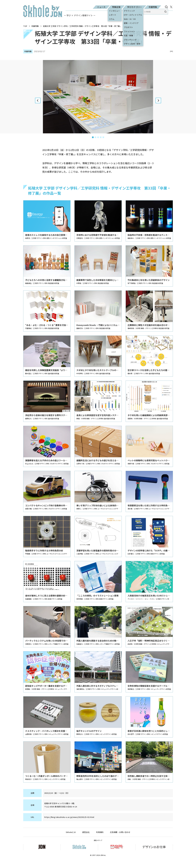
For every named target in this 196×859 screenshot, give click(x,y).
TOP (25, 26)
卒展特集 (153, 7)
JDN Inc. (103, 855)
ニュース (101, 7)
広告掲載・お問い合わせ (120, 832)
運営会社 (86, 832)
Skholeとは (71, 832)
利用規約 (99, 832)
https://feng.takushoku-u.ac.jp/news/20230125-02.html (69, 817)
